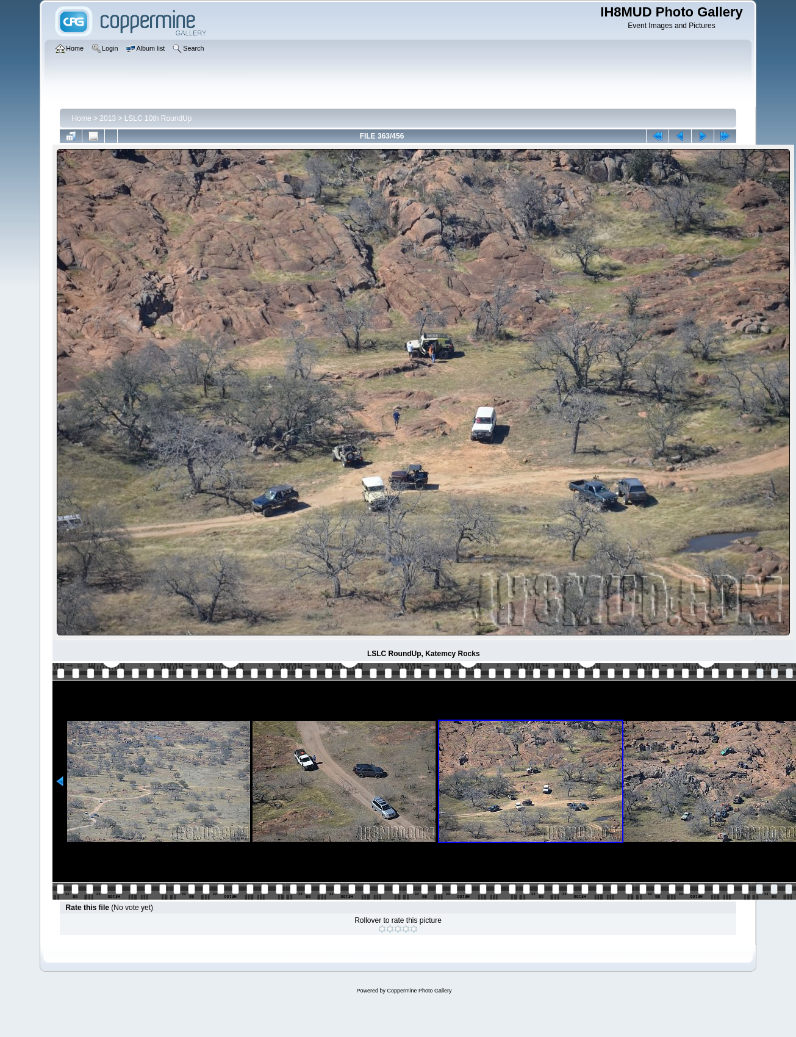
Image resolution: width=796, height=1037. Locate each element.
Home (81, 118)
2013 (107, 118)
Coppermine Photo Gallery (419, 991)
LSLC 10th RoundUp (158, 118)
